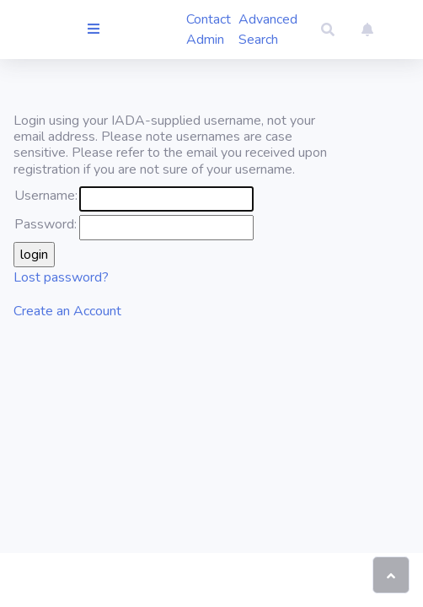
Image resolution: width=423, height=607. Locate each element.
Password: (45, 224)
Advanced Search (267, 29)
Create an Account (67, 311)
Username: (46, 195)
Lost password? (61, 277)
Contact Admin (208, 29)
